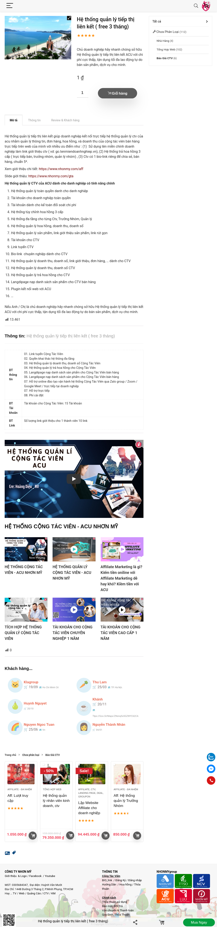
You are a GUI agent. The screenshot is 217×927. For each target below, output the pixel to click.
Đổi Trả (118, 906)
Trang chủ (10, 755)
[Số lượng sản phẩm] (82, 93)
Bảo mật (107, 906)
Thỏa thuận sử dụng (114, 901)
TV (14, 893)
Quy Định (107, 914)
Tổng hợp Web (52, 789)
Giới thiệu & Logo (16, 876)
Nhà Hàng (163, 40)
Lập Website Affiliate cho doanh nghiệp (89, 808)
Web (21, 893)
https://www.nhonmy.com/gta (51, 176)
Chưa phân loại (30, 755)
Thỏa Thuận (121, 914)
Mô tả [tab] (13, 120)
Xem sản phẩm (105, 835)
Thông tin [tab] (34, 120)
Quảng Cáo (34, 893)
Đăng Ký (120, 880)
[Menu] (10, 5)
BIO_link (107, 880)
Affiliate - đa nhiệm (19, 789)
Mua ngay (199, 922)
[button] (69, 18)
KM (53, 893)
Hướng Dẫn (109, 884)
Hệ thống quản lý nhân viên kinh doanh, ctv (56, 801)
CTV (46, 893)
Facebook (35, 876)
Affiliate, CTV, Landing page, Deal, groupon (91, 793)
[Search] (196, 5)
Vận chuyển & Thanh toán (118, 910)
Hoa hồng (126, 884)
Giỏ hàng (119, 93)
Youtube (50, 876)
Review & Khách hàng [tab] (65, 120)
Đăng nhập (135, 880)
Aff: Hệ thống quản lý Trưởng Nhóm (126, 801)
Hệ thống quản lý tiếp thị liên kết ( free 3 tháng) (73, 921)
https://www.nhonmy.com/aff (61, 169)
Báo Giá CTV (52, 755)
